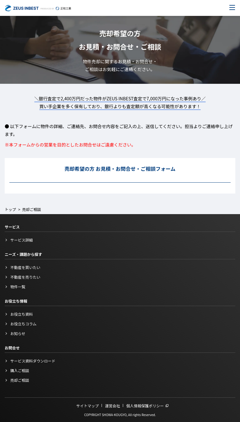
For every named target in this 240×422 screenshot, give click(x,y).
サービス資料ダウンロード (32, 360)
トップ (10, 209)
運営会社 (112, 405)
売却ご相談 (19, 380)
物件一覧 (17, 286)
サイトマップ (87, 405)
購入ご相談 (19, 370)
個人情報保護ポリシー (145, 405)
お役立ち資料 (21, 314)
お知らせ (17, 333)
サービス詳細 (21, 239)
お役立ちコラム (23, 323)
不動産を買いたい (25, 267)
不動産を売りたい (25, 277)
